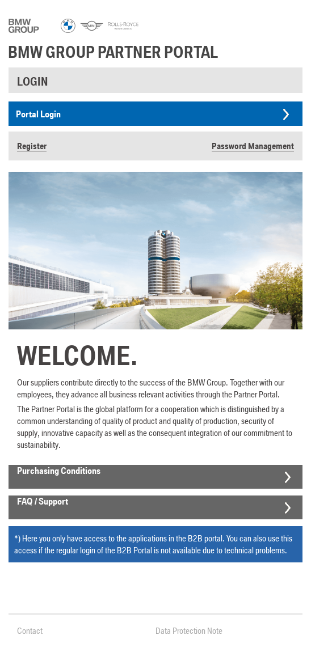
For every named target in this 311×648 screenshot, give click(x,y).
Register (32, 146)
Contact (30, 631)
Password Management (253, 146)
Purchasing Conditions (58, 470)
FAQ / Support (42, 501)
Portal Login (38, 114)
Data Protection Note (189, 631)
